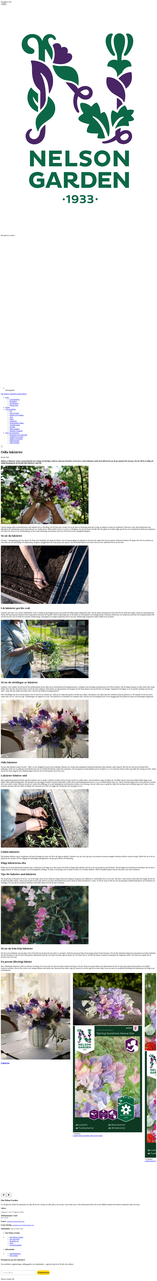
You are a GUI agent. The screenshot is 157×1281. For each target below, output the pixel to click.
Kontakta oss (14, 1241)
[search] (2, 446)
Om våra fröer (15, 1239)
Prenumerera (43, 1272)
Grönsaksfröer (15, 399)
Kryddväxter (14, 403)
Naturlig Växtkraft (16, 431)
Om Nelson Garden (7, 394)
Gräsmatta (13, 421)
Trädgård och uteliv (16, 437)
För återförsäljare (20, 394)
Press (11, 1243)
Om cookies (14, 1256)
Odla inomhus (14, 429)
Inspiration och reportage (18, 435)
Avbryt (4, 4)
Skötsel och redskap (17, 415)
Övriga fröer (14, 405)
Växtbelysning (15, 425)
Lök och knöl (14, 413)
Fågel (12, 419)
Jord (11, 417)
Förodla (12, 427)
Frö (11, 411)
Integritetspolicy (15, 1254)
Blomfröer (13, 401)
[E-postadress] (18, 1272)
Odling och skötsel (16, 439)
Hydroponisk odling (17, 423)
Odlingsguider (15, 441)
